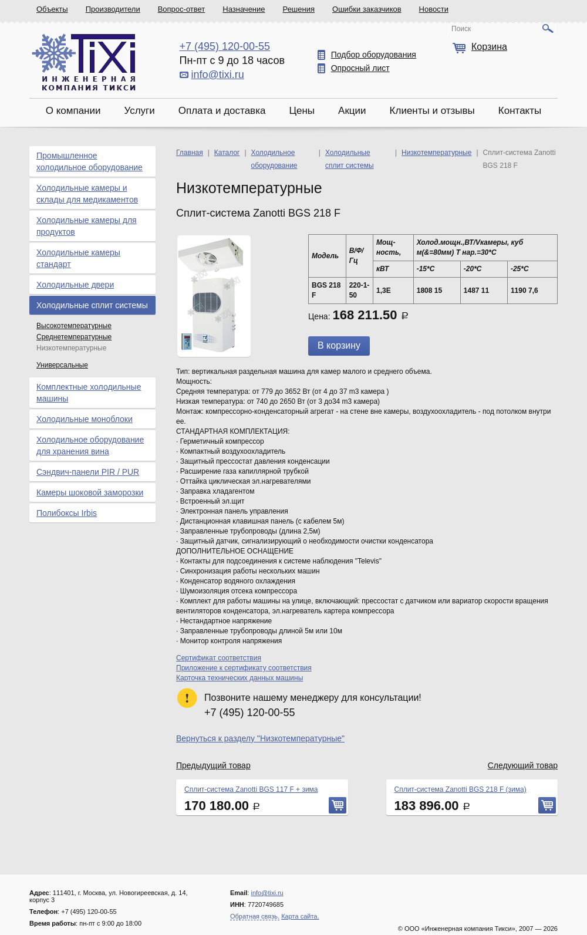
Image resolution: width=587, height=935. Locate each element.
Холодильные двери (75, 284)
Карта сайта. (300, 916)
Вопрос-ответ (181, 9)
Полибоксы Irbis (66, 513)
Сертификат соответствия (218, 658)
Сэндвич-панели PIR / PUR (87, 472)
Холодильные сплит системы (92, 305)
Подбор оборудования (373, 54)
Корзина (489, 47)
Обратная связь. (254, 916)
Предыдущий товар (213, 765)
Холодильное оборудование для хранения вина (90, 445)
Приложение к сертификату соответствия (244, 668)
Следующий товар (523, 765)
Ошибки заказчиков (367, 9)
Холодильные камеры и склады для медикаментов (87, 193)
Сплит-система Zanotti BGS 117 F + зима (251, 789)
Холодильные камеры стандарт (78, 258)
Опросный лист (360, 68)
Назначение (243, 9)
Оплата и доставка (222, 110)
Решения (299, 9)
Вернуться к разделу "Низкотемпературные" (260, 738)
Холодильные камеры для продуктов (86, 226)
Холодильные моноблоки (84, 419)
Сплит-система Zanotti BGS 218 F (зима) (460, 789)
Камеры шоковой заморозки (89, 492)
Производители (113, 9)
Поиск (461, 29)
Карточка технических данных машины (239, 678)
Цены (302, 110)
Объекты (52, 9)
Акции (352, 110)
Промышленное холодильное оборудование (89, 161)
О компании (73, 110)
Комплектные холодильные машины (88, 392)
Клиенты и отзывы (432, 110)
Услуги (139, 110)
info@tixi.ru (217, 74)
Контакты (519, 110)
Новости (433, 9)
